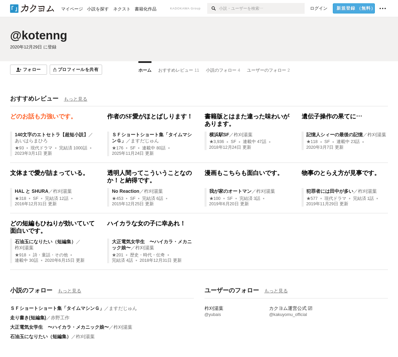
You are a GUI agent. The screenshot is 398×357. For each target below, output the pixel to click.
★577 (312, 198)
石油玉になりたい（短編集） (45, 241)
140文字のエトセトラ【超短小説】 (51, 134)
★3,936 (216, 141)
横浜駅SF (219, 134)
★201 (117, 255)
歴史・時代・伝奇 (147, 255)
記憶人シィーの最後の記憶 (334, 134)
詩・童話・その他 (50, 255)
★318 (20, 198)
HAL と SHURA (31, 191)
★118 (312, 141)
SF (132, 148)
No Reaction (125, 191)
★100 (215, 198)
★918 (20, 255)
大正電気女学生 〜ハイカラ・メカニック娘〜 (59, 327)
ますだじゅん (145, 140)
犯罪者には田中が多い (329, 191)
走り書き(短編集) (28, 317)
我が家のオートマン (230, 191)
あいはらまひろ (31, 140)
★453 (117, 198)
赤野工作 (60, 317)
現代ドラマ (41, 148)
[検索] (213, 8)
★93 (19, 148)
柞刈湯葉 (243, 134)
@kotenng (38, 35)
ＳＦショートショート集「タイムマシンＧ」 (57, 308)
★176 (117, 148)
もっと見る (75, 99)
